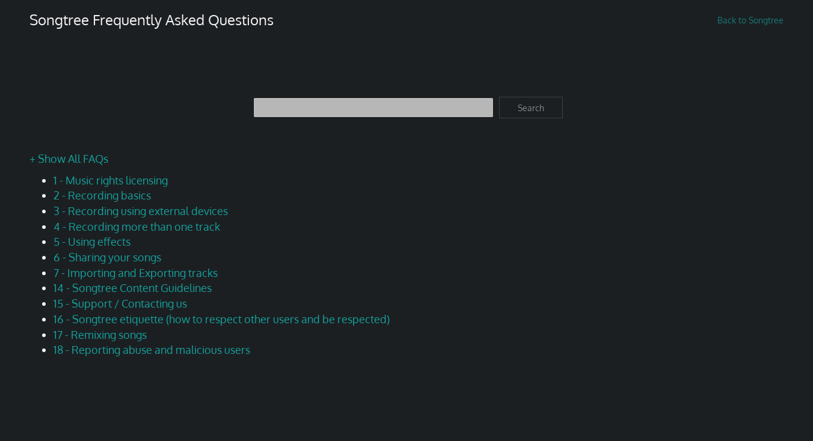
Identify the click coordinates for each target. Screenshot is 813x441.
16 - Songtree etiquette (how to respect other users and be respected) (222, 319)
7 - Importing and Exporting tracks (136, 272)
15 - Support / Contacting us (120, 303)
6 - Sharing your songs (107, 257)
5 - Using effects (92, 241)
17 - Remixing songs (100, 334)
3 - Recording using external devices (141, 210)
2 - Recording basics (102, 195)
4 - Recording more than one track (137, 226)
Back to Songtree (750, 20)
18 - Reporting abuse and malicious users (152, 349)
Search (531, 107)
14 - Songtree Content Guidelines (133, 287)
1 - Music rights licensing (111, 180)
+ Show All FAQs (68, 158)
